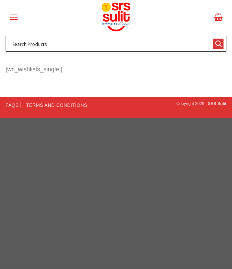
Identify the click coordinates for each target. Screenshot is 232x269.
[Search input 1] (111, 43)
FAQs (12, 105)
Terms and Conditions (56, 105)
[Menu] (13, 17)
